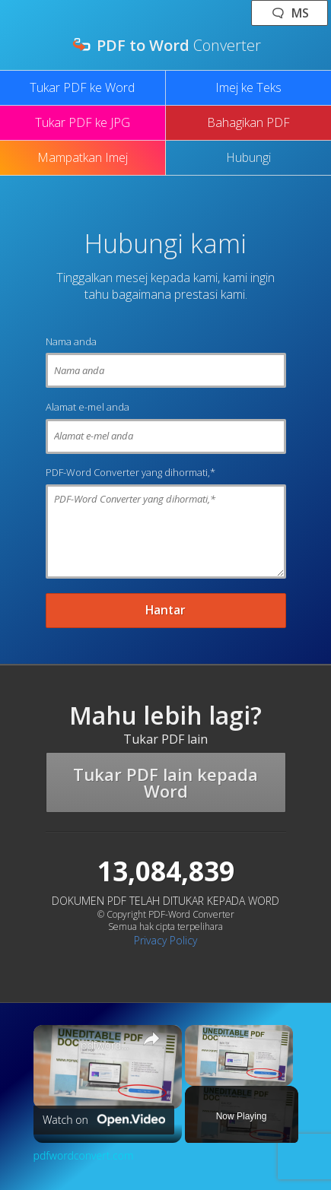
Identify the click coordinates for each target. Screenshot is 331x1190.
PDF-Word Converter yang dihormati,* (130, 472)
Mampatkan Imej (82, 157)
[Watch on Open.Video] (103, 1120)
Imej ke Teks (248, 87)
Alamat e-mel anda (87, 407)
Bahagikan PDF (248, 122)
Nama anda (71, 341)
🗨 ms (289, 13)
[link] (58, 1049)
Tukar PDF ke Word (82, 87)
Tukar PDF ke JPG (82, 122)
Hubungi (248, 157)
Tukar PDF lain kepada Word (165, 782)
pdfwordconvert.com (105, 1045)
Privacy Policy (165, 940)
